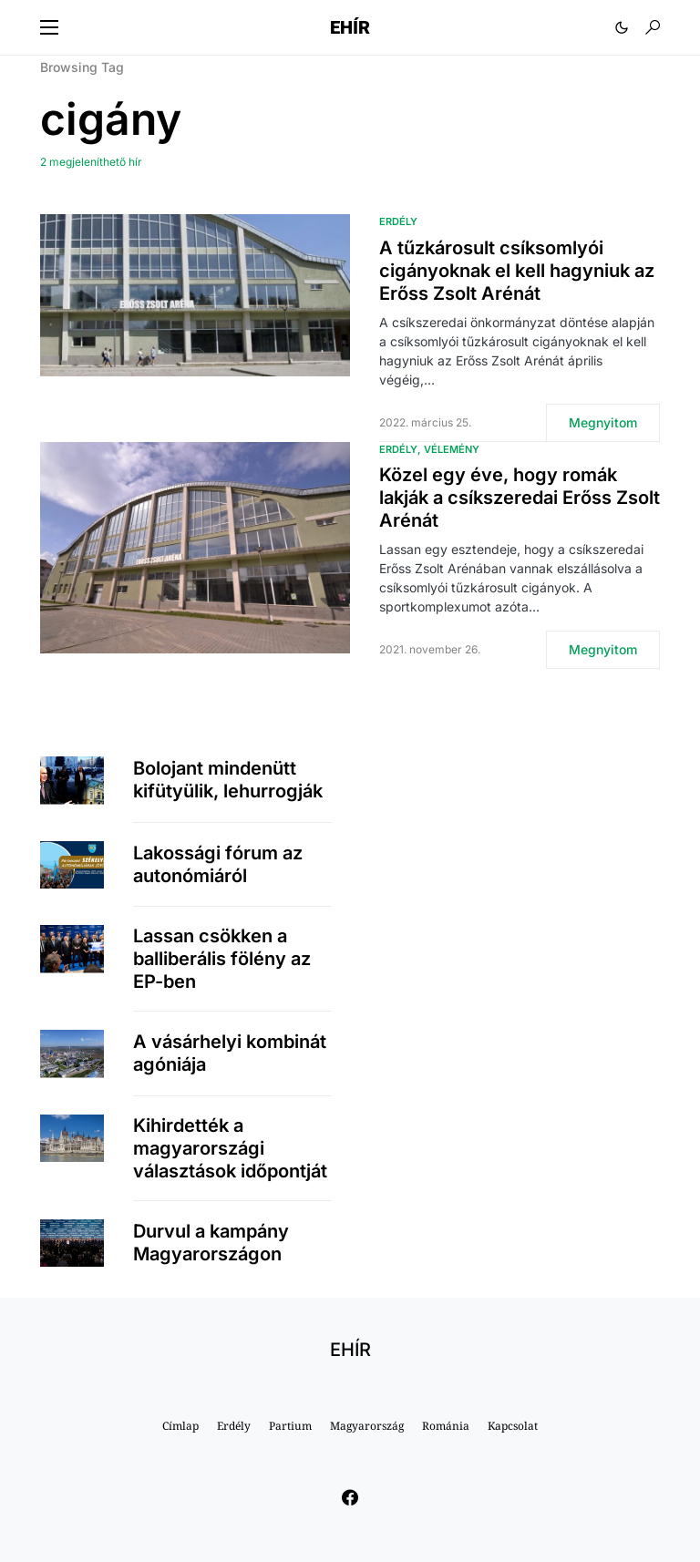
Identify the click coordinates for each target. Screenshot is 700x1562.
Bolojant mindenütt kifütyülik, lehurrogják (228, 779)
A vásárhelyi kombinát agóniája (229, 1053)
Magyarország (367, 1426)
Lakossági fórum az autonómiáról (218, 864)
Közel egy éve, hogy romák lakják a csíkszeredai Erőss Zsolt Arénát (519, 497)
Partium (290, 1426)
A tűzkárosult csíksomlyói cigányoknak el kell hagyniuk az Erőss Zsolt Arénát (516, 270)
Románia (445, 1426)
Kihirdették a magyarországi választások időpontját (230, 1148)
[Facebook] (350, 1497)
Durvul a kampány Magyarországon (211, 1242)
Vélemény (451, 449)
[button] (49, 27)
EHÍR (350, 27)
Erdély (398, 221)
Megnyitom (603, 422)
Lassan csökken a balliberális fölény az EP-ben (222, 958)
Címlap (180, 1426)
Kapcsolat (513, 1426)
